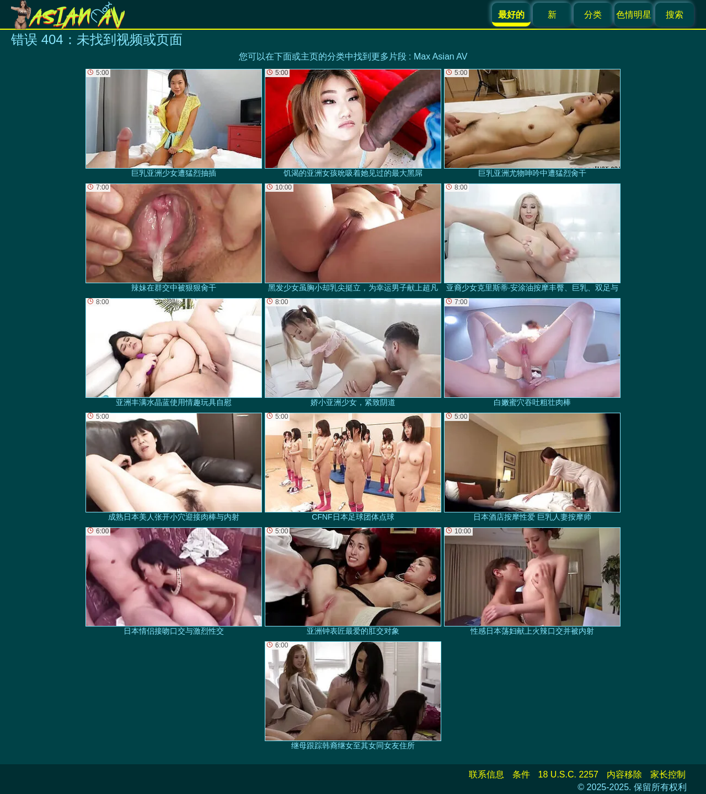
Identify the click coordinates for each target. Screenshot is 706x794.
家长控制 (668, 774)
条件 (521, 774)
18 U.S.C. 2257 (568, 774)
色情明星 (633, 14)
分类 (593, 14)
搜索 (674, 14)
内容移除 (624, 774)
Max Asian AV (441, 56)
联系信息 (486, 774)
